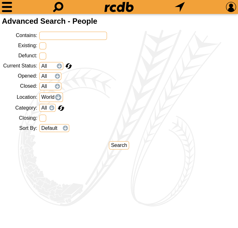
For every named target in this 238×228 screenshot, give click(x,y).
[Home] (119, 7)
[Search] (58, 7)
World (48, 97)
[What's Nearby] (180, 7)
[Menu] (7, 7)
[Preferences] (231, 7)
